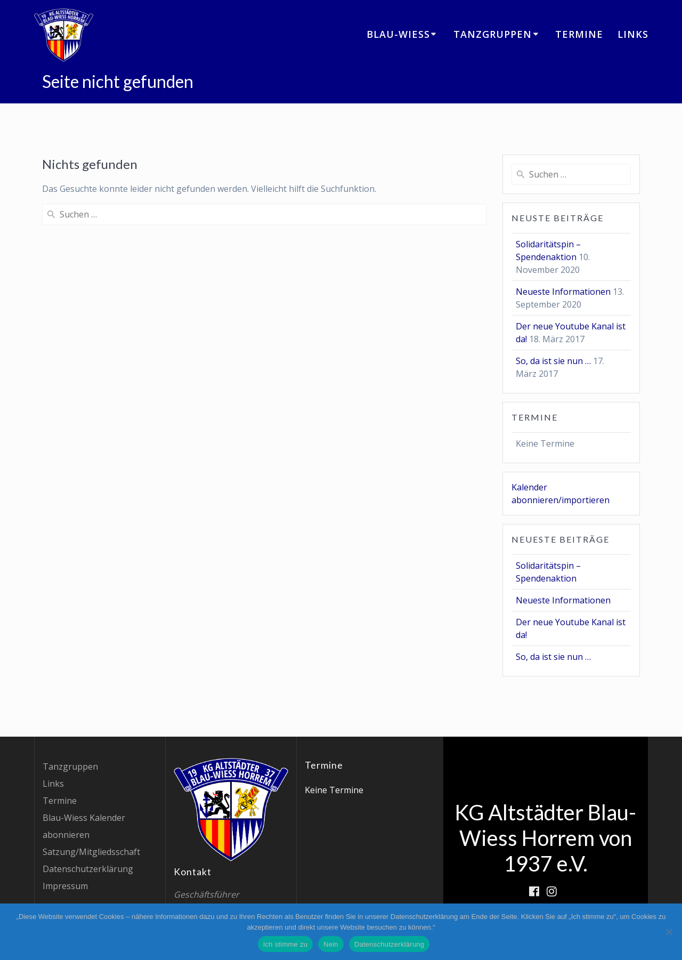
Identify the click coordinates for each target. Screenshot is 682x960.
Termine (579, 34)
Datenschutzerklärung (88, 869)
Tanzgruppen (492, 34)
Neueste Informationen (563, 291)
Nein (330, 944)
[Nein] (668, 931)
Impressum (65, 886)
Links (633, 34)
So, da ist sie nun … (553, 361)
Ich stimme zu (285, 944)
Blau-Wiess (398, 34)
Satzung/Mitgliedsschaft (91, 852)
